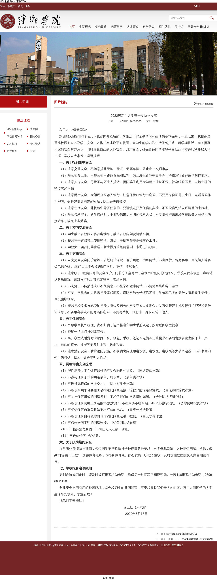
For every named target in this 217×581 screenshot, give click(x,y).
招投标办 (12, 150)
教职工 (11, 6)
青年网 (34, 129)
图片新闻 (209, 104)
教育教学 (117, 26)
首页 (72, 26)
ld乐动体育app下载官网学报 (15, 133)
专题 (32, 150)
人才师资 (133, 26)
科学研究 (148, 26)
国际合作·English (199, 26)
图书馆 (179, 26)
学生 (2, 6)
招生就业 (164, 26)
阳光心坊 (35, 136)
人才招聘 (12, 143)
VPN (197, 6)
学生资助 (35, 143)
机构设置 (101, 26)
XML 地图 (108, 577)
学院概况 (85, 26)
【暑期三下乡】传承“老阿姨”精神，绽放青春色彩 (189, 539)
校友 (20, 6)
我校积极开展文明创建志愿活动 (181, 534)
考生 (27, 6)
